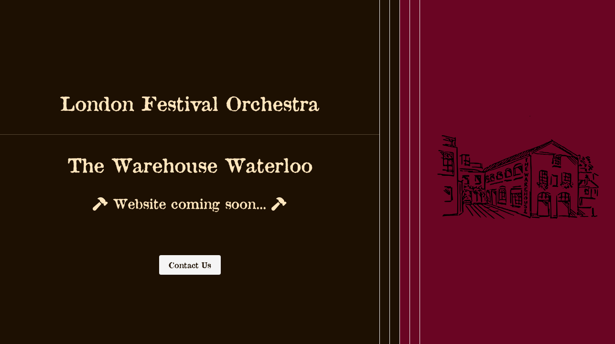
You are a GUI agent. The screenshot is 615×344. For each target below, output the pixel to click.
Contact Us (190, 265)
